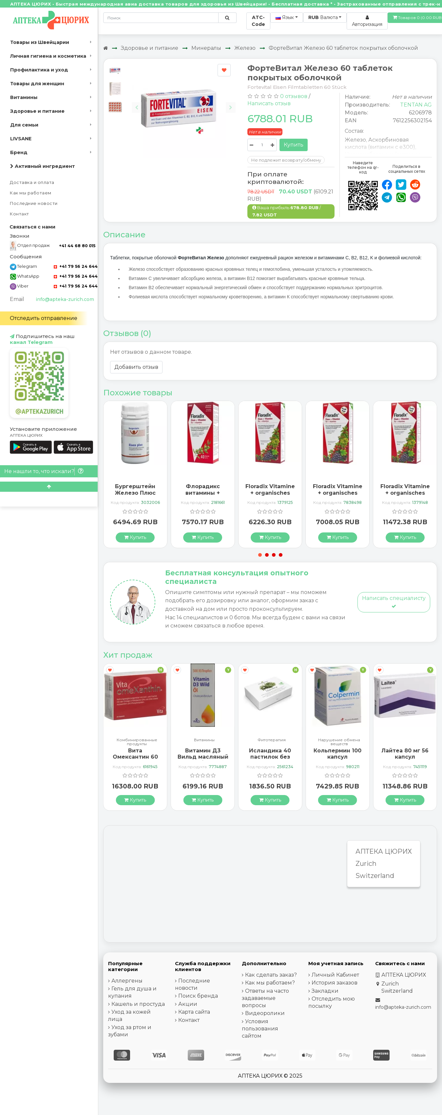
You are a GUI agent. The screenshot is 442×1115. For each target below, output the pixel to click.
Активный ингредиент (42, 166)
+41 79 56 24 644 (76, 266)
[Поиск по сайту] (227, 17)
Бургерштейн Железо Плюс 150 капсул (135, 492)
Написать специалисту (394, 601)
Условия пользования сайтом (260, 1028)
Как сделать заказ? (271, 975)
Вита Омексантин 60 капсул (135, 756)
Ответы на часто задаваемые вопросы (265, 998)
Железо (245, 48)
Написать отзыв (269, 103)
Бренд (19, 152)
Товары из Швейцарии (39, 42)
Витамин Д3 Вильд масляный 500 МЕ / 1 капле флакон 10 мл (203, 760)
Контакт (19, 213)
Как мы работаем (30, 192)
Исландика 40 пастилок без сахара (270, 756)
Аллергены (127, 981)
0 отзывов (293, 96)
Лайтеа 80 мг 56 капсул (405, 753)
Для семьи (24, 125)
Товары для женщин (37, 84)
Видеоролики (265, 1013)
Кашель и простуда (138, 1004)
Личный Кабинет (335, 975)
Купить (293, 145)
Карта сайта (194, 1012)
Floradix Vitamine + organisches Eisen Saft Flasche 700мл (405, 495)
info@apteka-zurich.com (65, 299)
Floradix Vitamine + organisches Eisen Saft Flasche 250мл (270, 495)
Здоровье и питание (37, 111)
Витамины (23, 97)
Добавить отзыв (136, 367)
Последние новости (34, 203)
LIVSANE (20, 139)
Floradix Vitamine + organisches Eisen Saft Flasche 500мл (337, 495)
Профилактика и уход (39, 70)
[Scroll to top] (49, 487)
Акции (187, 1004)
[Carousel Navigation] (184, 102)
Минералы (206, 48)
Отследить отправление (43, 318)
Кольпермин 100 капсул (337, 753)
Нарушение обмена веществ (339, 742)
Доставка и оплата (32, 182)
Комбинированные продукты (137, 742)
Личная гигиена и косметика (48, 56)
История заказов (334, 983)
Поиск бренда (198, 996)
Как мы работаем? (270, 983)
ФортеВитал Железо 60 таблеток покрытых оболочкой (343, 48)
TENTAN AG (416, 105)
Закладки (325, 991)
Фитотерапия (272, 740)
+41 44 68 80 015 (77, 245)
